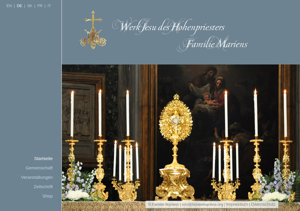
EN (9, 6)
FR (40, 6)
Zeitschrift (43, 186)
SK (29, 6)
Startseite (43, 158)
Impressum (237, 204)
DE (19, 6)
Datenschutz (263, 204)
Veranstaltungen (37, 177)
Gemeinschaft (39, 167)
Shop (47, 195)
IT (49, 6)
